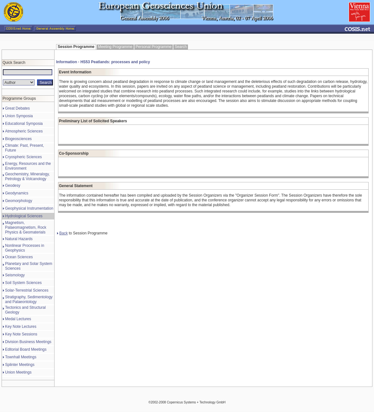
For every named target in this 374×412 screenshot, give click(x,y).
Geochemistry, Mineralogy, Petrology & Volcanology (27, 176)
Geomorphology (18, 201)
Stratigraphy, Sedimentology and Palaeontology (29, 299)
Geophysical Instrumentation (29, 208)
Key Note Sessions (21, 334)
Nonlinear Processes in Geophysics (24, 248)
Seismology (15, 275)
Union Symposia (19, 116)
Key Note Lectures (20, 326)
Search (181, 46)
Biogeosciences (18, 139)
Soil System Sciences (23, 282)
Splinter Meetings (20, 364)
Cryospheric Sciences (23, 157)
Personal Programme (153, 46)
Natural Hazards (19, 239)
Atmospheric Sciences (24, 131)
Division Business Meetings (28, 342)
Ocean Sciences (19, 257)
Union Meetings (18, 372)
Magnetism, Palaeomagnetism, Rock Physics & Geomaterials (25, 227)
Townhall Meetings (20, 357)
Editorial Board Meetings (26, 349)
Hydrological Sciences (23, 216)
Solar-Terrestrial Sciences (26, 290)
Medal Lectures (18, 319)
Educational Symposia (24, 123)
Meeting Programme (115, 46)
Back (62, 233)
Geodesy (12, 185)
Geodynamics (16, 193)
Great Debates (17, 108)
